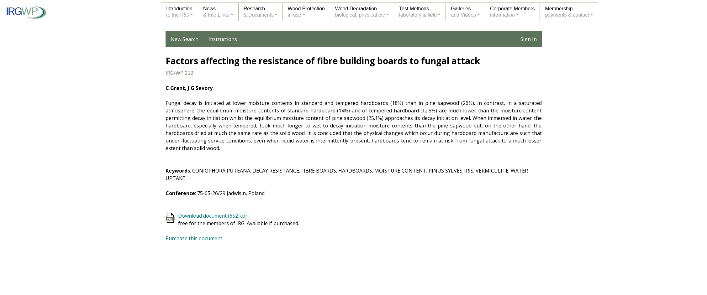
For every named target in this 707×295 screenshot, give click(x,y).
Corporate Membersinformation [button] (512, 12)
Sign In (528, 39)
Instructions (222, 39)
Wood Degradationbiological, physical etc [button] (360, 12)
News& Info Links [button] (216, 12)
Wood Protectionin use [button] (306, 12)
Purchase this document (194, 238)
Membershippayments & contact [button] (567, 12)
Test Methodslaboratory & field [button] (418, 12)
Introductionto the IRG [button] (179, 12)
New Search (184, 39)
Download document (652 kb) (212, 215)
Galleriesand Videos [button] (463, 12)
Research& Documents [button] (259, 12)
